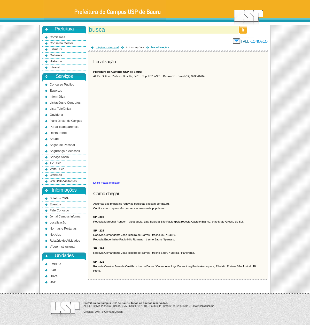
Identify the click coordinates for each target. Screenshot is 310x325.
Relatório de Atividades (65, 240)
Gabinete (56, 55)
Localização (58, 222)
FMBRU (55, 264)
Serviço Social (60, 157)
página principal (107, 47)
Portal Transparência (64, 127)
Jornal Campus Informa (65, 216)
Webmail (56, 175)
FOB (53, 270)
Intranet (55, 67)
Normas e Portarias (63, 228)
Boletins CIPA (59, 198)
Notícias (55, 234)
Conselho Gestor (61, 43)
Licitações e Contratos (65, 102)
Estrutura (56, 49)
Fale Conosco (59, 210)
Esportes (56, 90)
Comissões (57, 37)
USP (53, 282)
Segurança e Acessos (65, 151)
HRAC (54, 276)
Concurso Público (62, 84)
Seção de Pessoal (62, 145)
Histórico (56, 61)
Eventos (55, 204)
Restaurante (58, 133)
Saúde (54, 139)
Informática (57, 96)
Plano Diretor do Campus (66, 121)
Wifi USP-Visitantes (63, 181)
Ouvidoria (56, 114)
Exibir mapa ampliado (106, 182)
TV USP (55, 163)
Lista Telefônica (60, 108)
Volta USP (57, 169)
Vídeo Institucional (62, 246)
